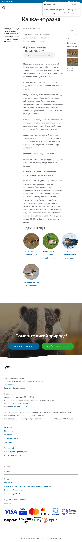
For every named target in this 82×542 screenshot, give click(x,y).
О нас (6, 479)
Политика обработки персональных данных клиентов (27, 486)
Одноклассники (11, 438)
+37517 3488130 (20, 407)
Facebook (8, 427)
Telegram (8, 442)
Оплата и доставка (12, 494)
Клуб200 (7, 503)
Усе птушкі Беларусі (11, 29)
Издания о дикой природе (15, 500)
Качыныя (36, 29)
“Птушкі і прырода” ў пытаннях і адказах (11, 33)
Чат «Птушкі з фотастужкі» (16, 452)
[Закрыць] (78, 5)
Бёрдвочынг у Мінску (12, 37)
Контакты (8, 483)
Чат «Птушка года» (12, 455)
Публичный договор (13, 490)
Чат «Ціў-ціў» (10, 448)
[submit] (77, 472)
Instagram (8, 435)
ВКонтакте (8, 431)
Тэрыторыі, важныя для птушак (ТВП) (11, 40)
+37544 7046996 (21, 403)
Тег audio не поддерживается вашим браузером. (39, 55)
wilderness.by (9, 385)
